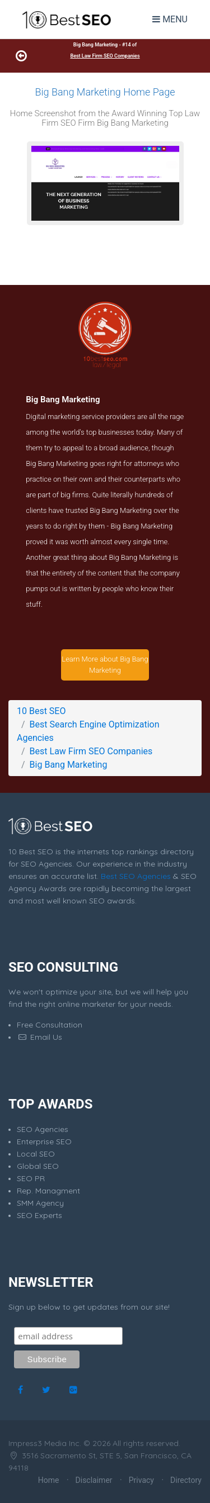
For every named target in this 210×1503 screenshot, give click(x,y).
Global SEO (38, 1166)
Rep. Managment (48, 1191)
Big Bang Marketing (69, 764)
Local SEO (36, 1154)
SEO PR (31, 1178)
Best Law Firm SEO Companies (104, 56)
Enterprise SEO (44, 1141)
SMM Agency (40, 1203)
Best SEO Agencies (136, 876)
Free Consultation (49, 1025)
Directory (186, 1480)
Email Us (39, 1037)
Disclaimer (94, 1480)
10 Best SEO (41, 711)
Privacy (141, 1480)
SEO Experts (39, 1215)
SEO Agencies (42, 1129)
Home (48, 1480)
